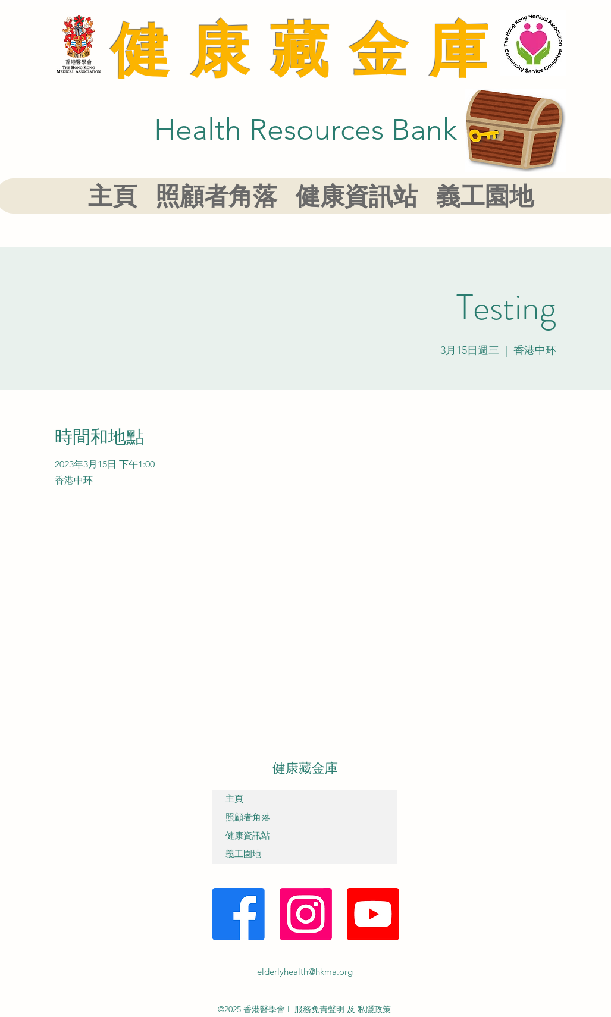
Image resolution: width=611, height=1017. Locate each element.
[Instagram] (306, 914)
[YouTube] (373, 914)
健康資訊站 (247, 835)
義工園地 (243, 854)
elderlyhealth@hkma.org (305, 971)
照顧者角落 (247, 817)
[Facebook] (238, 914)
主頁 (234, 798)
